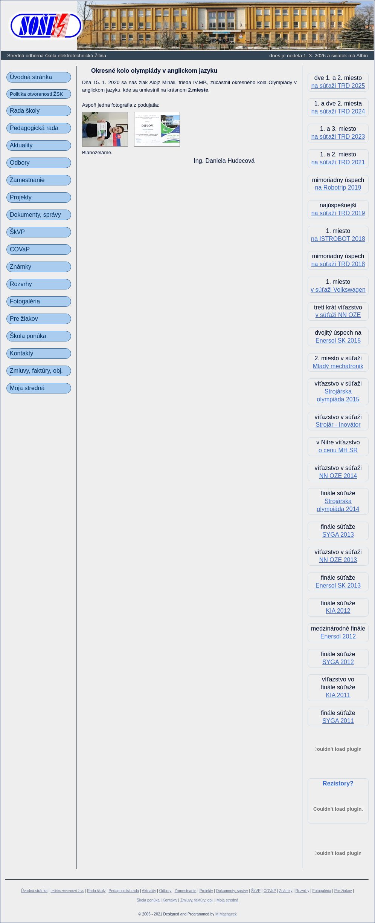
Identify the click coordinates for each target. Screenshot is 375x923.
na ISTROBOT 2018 (338, 239)
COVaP (20, 249)
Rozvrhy (21, 284)
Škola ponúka (28, 336)
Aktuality (21, 145)
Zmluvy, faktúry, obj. (36, 370)
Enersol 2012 (338, 636)
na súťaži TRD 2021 (338, 162)
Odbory (19, 162)
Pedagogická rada (34, 128)
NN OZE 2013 (338, 560)
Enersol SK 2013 (338, 585)
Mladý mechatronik (338, 366)
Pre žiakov (24, 318)
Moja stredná (27, 388)
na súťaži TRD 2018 (338, 264)
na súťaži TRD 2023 (338, 136)
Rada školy (25, 110)
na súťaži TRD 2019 (338, 213)
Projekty (21, 197)
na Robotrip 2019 (338, 187)
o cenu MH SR (338, 450)
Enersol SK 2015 (338, 340)
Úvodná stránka (31, 77)
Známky (20, 266)
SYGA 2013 (338, 534)
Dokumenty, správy (35, 214)
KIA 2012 (338, 611)
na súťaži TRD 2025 (338, 86)
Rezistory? (338, 783)
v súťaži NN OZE (338, 315)
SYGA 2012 (338, 662)
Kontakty (21, 353)
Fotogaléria (25, 301)
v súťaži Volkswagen (338, 289)
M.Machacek (226, 914)
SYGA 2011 (338, 721)
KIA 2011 (338, 695)
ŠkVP (17, 232)
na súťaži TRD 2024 (338, 111)
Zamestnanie (27, 180)
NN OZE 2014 (338, 476)
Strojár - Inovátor (338, 424)
